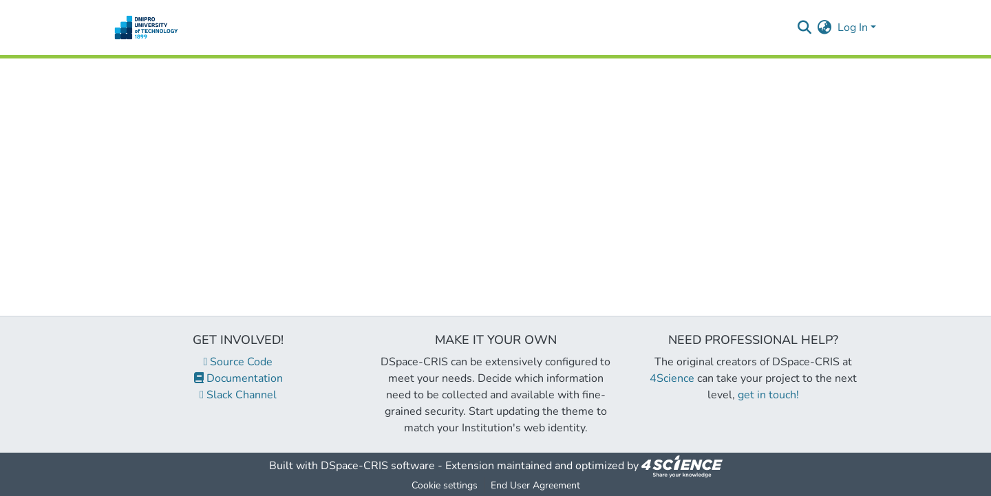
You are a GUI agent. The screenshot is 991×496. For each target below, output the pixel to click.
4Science (672, 378)
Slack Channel (238, 394)
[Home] (146, 27)
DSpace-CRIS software (378, 465)
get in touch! (768, 394)
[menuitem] (824, 27)
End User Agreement (535, 485)
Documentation (238, 378)
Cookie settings (445, 485)
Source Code (238, 361)
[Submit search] (804, 27)
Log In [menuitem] (853, 27)
